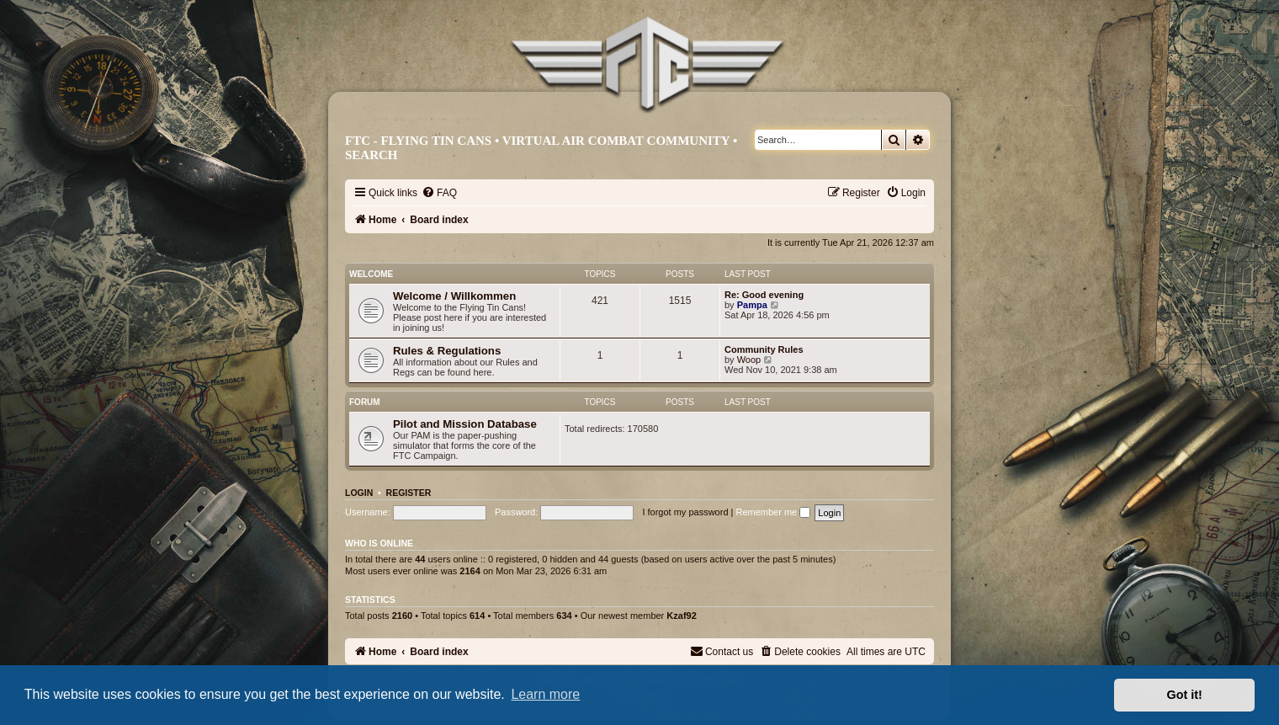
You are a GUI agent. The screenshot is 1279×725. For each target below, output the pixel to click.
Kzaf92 (681, 615)
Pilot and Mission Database (465, 424)
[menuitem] (439, 193)
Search (371, 155)
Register (409, 493)
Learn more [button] (545, 694)
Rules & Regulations (447, 350)
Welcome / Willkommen (454, 296)
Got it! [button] (1184, 694)
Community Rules (764, 349)
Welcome (371, 274)
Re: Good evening (764, 295)
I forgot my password (685, 512)
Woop (749, 360)
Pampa (752, 305)
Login (359, 493)
